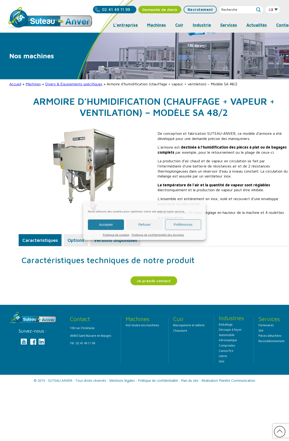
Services (228, 25)
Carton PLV (226, 351)
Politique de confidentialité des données (158, 234)
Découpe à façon (230, 330)
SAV (260, 331)
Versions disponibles (115, 240)
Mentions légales (122, 380)
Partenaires (266, 325)
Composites (227, 345)
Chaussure (180, 331)
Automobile (226, 335)
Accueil (15, 84)
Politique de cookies (116, 234)
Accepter (106, 224)
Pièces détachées (269, 336)
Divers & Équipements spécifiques (73, 84)
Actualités (256, 25)
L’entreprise (125, 25)
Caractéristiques (40, 240)
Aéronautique (228, 340)
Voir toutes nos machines (142, 325)
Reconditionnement (271, 341)
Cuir (179, 25)
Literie (223, 356)
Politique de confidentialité (158, 380)
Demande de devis (159, 9)
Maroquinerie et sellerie (189, 325)
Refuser (144, 224)
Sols (221, 361)
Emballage (226, 324)
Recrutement (200, 9)
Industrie (202, 25)
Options (76, 240)
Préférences (183, 224)
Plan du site (189, 380)
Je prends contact (154, 281)
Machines (33, 84)
